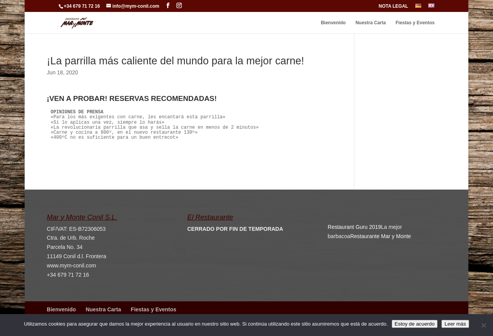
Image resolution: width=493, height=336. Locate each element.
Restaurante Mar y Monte (380, 236)
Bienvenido (333, 22)
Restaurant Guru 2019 (354, 227)
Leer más (455, 324)
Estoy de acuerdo (415, 324)
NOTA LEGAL (393, 6)
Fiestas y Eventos (415, 22)
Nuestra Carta (370, 22)
